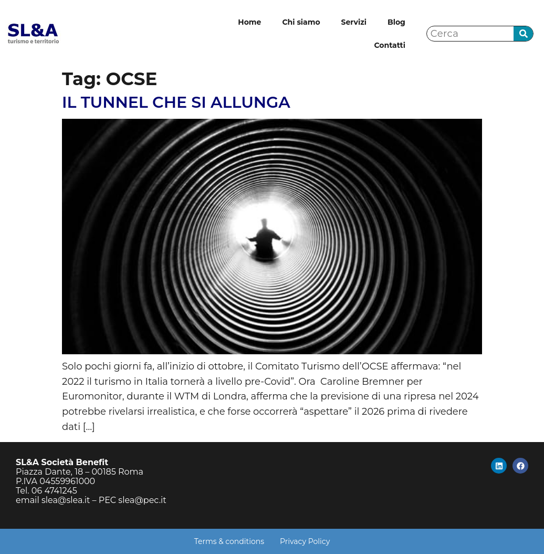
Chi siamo (301, 22)
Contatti (389, 45)
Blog (396, 22)
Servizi (354, 22)
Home (249, 22)
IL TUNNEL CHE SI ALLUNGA (176, 102)
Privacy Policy (305, 541)
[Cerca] (523, 34)
